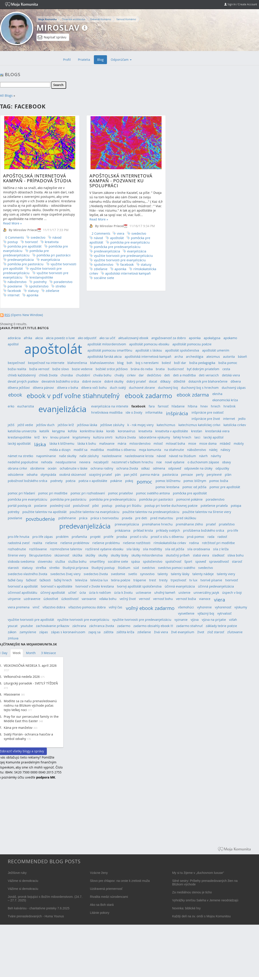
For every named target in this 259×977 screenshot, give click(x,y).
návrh (203, 456)
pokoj (129, 481)
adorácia (14, 338)
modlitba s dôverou (121, 450)
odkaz (145, 468)
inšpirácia (177, 413)
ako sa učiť (107, 338)
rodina (194, 543)
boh (129, 363)
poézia (70, 481)
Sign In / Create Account (240, 4)
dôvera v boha (67, 387)
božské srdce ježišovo (112, 369)
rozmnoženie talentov (66, 549)
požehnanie (67, 518)
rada (211, 537)
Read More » (12, 223)
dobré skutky (113, 381)
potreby (13, 512)
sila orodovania (198, 549)
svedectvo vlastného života (27, 574)
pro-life (232, 530)
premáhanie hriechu (157, 524)
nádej (213, 450)
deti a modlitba (184, 375)
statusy (33, 291)
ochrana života (127, 468)
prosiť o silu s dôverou (167, 537)
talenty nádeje (203, 574)
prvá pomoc (195, 537)
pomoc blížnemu (168, 481)
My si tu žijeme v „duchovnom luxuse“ (198, 873)
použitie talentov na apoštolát (44, 512)
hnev (204, 406)
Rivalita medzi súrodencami (109, 896)
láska (40, 444)
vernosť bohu (163, 599)
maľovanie (107, 443)
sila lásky (133, 549)
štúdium (124, 568)
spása (135, 561)
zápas (43, 632)
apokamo (230, 338)
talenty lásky (180, 574)
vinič (36, 607)
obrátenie (37, 468)
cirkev (131, 375)
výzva (195, 619)
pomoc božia (218, 481)
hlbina (192, 406)
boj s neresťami (147, 363)
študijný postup (103, 568)
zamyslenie (28, 632)
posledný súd (60, 505)
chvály (119, 375)
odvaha (32, 474)
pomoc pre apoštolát (225, 487)
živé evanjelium (182, 632)
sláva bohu (235, 555)
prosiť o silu (139, 537)
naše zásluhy (89, 456)
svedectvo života (96, 574)
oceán (52, 468)
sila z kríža (221, 549)
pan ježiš (130, 474)
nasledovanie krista (139, 456)
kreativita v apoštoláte (171, 431)
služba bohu (77, 561)
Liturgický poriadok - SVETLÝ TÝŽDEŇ (31, 683)
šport (188, 561)
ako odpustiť (87, 338)
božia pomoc (227, 363)
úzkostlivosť (70, 599)
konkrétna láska (91, 431)
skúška (77, 555)
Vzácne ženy (99, 873)
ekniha (217, 394)
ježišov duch (45, 425)
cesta (226, 369)
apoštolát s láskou (148, 350)
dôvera (236, 381)
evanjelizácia (50, 260)
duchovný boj (168, 387)
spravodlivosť (219, 561)
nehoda (46, 462)
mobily (239, 443)
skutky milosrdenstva (147, 555)
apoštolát (103, 238)
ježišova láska (87, 425)
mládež (225, 443)
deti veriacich (209, 375)
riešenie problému (106, 543)
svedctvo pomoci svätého (176, 568)
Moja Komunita (47, 19)
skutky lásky (119, 555)
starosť (237, 561)
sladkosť (218, 555)
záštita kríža (125, 632)
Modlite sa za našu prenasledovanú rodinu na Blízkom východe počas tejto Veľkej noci (30, 705)
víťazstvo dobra (54, 607)
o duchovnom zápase (203, 462)
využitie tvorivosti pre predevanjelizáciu (109, 256)
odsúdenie (16, 474)
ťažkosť (31, 580)
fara (152, 406)
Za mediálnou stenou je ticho (192, 892)
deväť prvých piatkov (23, 381)
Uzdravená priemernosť (106, 889)
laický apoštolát (19, 443)
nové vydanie (174, 462)
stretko (60, 286)
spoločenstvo (38, 286)
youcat (13, 626)
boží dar (180, 363)
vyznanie (181, 619)
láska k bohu (86, 443)
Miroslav (57, 27)
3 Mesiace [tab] (48, 653)
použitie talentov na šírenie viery (206, 512)
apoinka (32, 295)
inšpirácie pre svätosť (207, 412)
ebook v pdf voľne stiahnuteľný (73, 395)
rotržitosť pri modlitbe (218, 543)
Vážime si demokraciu (23, 881)
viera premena (19, 607)
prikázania (122, 530)
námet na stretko (20, 456)
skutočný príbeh (178, 555)
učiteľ (72, 592)
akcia (39, 338)
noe (159, 462)
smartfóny (97, 561)
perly (200, 474)
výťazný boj (206, 613)
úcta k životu (123, 592)
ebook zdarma (193, 394)
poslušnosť (81, 505)
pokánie (116, 481)
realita (37, 543)
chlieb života (48, 375)
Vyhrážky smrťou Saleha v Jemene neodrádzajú (205, 900)
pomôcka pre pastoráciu (25, 264)
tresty (163, 580)
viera (106, 233)
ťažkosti (45, 580)
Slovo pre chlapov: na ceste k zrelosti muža (120, 881)
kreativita (52, 242)
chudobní (83, 375)
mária (122, 443)
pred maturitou (161, 518)
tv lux (193, 580)
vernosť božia (186, 599)
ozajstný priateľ (100, 474)
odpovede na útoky (198, 468)
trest (152, 580)
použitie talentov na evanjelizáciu (94, 512)
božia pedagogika (202, 363)
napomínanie (46, 456)
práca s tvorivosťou (105, 518)
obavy (226, 462)
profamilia (79, 537)
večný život (128, 599)
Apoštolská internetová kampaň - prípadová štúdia (37, 178)
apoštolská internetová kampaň (148, 356)
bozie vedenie (82, 369)
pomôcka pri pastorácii (54, 255)
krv (45, 437)
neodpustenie (65, 462)
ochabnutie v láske (73, 468)
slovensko (45, 561)
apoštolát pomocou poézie (192, 344)
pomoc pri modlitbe (52, 493)
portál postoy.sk (19, 505)
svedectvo (38, 237)
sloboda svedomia (21, 561)
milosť (158, 443)
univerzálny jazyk (206, 592)
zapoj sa (94, 632)
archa (178, 356)
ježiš (11, 425)
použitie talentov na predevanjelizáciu (151, 512)
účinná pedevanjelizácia (216, 586)
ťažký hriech (63, 580)
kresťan (196, 431)
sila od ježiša (174, 549)
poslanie (40, 505)
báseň (242, 356)
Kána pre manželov (18, 727)
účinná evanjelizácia (180, 586)
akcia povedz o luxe (60, 338)
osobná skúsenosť (72, 474)
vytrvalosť (224, 613)
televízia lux (99, 580)
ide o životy (134, 412)
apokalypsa (212, 338)
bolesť (166, 363)
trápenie (139, 580)
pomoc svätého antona (153, 493)
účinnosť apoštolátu (22, 592)
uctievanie (143, 592)
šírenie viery (17, 555)
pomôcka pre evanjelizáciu (116, 242)
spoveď (200, 561)
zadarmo (123, 626)
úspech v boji (232, 592)
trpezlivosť (178, 580)
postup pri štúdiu (128, 505)
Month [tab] (31, 653)
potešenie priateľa (214, 505)
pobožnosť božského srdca (27, 481)
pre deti (141, 518)
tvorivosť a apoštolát (23, 586)
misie (192, 443)
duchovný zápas (234, 387)
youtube (27, 626)
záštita (108, 632)
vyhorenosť (223, 607)
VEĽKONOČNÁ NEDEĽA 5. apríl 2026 (30, 665)
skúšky (90, 555)
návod (56, 237)
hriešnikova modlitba (107, 412)
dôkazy (165, 381)
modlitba (97, 450)
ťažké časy (15, 580)
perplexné (214, 474)
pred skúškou (186, 518)
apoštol (13, 344)
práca (83, 518)
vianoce (204, 599)
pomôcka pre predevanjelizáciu (26, 253)
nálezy (225, 450)
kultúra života (126, 437)
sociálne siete (90, 278)
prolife (108, 537)
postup (13, 242)
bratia (160, 369)
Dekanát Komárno (100, 19)
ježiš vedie (25, 425)
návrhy (216, 456)
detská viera (231, 375)
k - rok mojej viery (140, 425)
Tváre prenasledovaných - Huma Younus (36, 916)
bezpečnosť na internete (46, 363)
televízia (81, 580)
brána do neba (142, 369)
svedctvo (148, 568)
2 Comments (86, 233)
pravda (127, 518)
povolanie (15, 286)
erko (11, 406)
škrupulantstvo (40, 555)
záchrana (79, 626)
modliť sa (80, 450)
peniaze (187, 474)
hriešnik (229, 406)
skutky (103, 555)
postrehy (40, 282)
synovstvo (147, 574)
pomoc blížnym (195, 481)
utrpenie (14, 599)
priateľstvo (227, 524)
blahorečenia (77, 363)
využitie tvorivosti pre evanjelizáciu (106, 260)
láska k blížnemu (61, 443)
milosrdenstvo (139, 443)
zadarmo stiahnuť (189, 626)
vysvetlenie (186, 613)
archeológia (194, 356)
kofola (72, 431)
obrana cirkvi (17, 468)
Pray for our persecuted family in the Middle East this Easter (31, 718)
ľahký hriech (182, 437)
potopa (236, 505)
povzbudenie (40, 519)
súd (136, 568)
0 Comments (14, 237)
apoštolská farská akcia (104, 356)
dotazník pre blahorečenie (207, 381)
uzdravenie (32, 599)
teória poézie (120, 580)
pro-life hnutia (18, 537)
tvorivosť (31, 242)
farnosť (163, 406)
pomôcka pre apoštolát (25, 246)
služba (60, 561)
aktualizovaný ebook (133, 338)
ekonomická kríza (225, 400)
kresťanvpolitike (19, 437)
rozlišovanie (38, 549)
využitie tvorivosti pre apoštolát (31, 619)
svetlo (132, 574)
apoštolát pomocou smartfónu (109, 350)
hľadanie (178, 406)
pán (118, 474)
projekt (95, 537)
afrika (28, 338)
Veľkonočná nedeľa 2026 (22, 676)
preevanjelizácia (127, 524)
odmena (159, 468)
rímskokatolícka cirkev (170, 543)
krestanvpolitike (41, 277)
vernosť (144, 599)
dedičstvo (154, 375)
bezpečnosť (16, 363)
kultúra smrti (103, 437)
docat (153, 381)
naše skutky (67, 456)
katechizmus (166, 425)
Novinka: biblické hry (186, 908)
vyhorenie (204, 607)
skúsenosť (61, 555)
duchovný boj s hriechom (200, 387)
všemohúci (186, 607)
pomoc (144, 481)
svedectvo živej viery (65, 574)
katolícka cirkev (234, 425)
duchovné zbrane (142, 387)
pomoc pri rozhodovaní (88, 493)
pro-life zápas (42, 537)
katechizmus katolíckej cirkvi (199, 425)
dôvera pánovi (43, 387)
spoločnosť (173, 561)
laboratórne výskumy (154, 437)
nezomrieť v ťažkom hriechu (132, 462)
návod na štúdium (182, 456)
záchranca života (101, 626)
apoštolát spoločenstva (182, 350)
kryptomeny (81, 437)
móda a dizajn (60, 450)
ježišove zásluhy (112, 425)
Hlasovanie (12, 694)
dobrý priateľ (136, 381)
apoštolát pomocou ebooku (149, 344)
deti (167, 375)
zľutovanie (235, 632)
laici (197, 437)
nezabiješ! (101, 462)
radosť (222, 537)
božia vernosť (39, 369)
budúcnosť (176, 369)
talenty (163, 574)
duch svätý (118, 387)
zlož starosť (215, 632)
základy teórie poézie (221, 626)
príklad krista (143, 530)
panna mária (149, 474)
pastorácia (170, 474)
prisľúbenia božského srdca (203, 530)
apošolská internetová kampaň (113, 273)
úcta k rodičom (100, 592)
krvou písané (59, 437)
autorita (229, 356)
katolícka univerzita (22, 431)
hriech (215, 406)
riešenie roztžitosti (136, 543)
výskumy (240, 607)
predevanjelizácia (21, 260)
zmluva (13, 638)
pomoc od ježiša (194, 487)
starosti (13, 568)
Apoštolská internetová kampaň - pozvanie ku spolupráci (106, 181)
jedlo (241, 419)
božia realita (17, 369)
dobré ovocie (91, 381)
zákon (12, 632)
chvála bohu (102, 375)
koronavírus (126, 431)
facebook (14, 291)
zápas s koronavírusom (68, 632)
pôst (95, 505)
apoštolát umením (215, 350)
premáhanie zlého (189, 524)
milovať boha (175, 443)
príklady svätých (168, 530)
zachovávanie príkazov (52, 626)
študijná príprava (75, 568)
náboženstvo (17, 282)
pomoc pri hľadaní (21, 493)
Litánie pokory (99, 912)
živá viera (161, 632)
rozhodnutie (17, 549)
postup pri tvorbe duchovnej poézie (171, 505)
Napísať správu (52, 37)
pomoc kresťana (167, 487)
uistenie (184, 592)
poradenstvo (63, 282)
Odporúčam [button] (121, 59)
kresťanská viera (217, 431)
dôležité (179, 381)
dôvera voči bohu (94, 387)
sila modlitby (152, 549)
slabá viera (201, 555)
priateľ (211, 524)
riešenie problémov (74, 543)
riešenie (51, 543)
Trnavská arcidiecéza (73, 19)
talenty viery (226, 574)
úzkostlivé (50, 599)
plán (228, 474)
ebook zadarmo (148, 395)
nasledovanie (112, 456)
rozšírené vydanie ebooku (104, 549)
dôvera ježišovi (19, 387)
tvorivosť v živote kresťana (94, 586)
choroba (67, 375)
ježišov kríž (66, 425)
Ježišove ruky (17, 873)
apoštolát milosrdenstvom (106, 344)
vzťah (233, 619)
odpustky (222, 468)
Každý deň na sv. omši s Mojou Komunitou (201, 916)
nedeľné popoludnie (23, 462)
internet (14, 295)
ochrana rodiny (102, 468)
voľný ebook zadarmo (150, 608)
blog (120, 363)
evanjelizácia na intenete (109, 406)
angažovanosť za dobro (168, 338)
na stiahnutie (174, 450)
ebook (15, 394)
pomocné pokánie (189, 499)
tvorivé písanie (211, 580)
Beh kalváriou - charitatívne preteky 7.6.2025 (38, 908)
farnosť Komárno (126, 19)
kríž (37, 437)
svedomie (118, 574)
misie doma (208, 443)
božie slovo (60, 369)
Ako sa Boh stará (102, 904)
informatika (153, 412)
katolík (44, 431)
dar (141, 375)
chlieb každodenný (22, 375)
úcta (82, 592)
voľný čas (115, 607)
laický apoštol (213, 437)
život (200, 632)
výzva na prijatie (214, 619)
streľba (41, 568)
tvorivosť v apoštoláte (56, 586)
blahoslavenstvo (102, 363)
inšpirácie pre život (206, 419)
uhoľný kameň (164, 592)
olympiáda (48, 474)
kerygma (58, 431)
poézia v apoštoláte (93, 481)
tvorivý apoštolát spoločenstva (139, 586)
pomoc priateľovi (120, 493)
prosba (122, 537)
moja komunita (150, 450)
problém (62, 537)
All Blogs (6, 95)
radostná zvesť (19, 543)
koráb (110, 431)
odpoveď (174, 468)
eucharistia (25, 406)
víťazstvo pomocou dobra (87, 607)
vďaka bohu (108, 599)
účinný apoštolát (52, 592)
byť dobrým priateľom (203, 369)
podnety (56, 481)
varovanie (89, 599)
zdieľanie (52, 291)
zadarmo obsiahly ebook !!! (153, 626)
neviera (84, 462)
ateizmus (213, 356)
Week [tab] (17, 653)
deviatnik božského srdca (60, 381)
